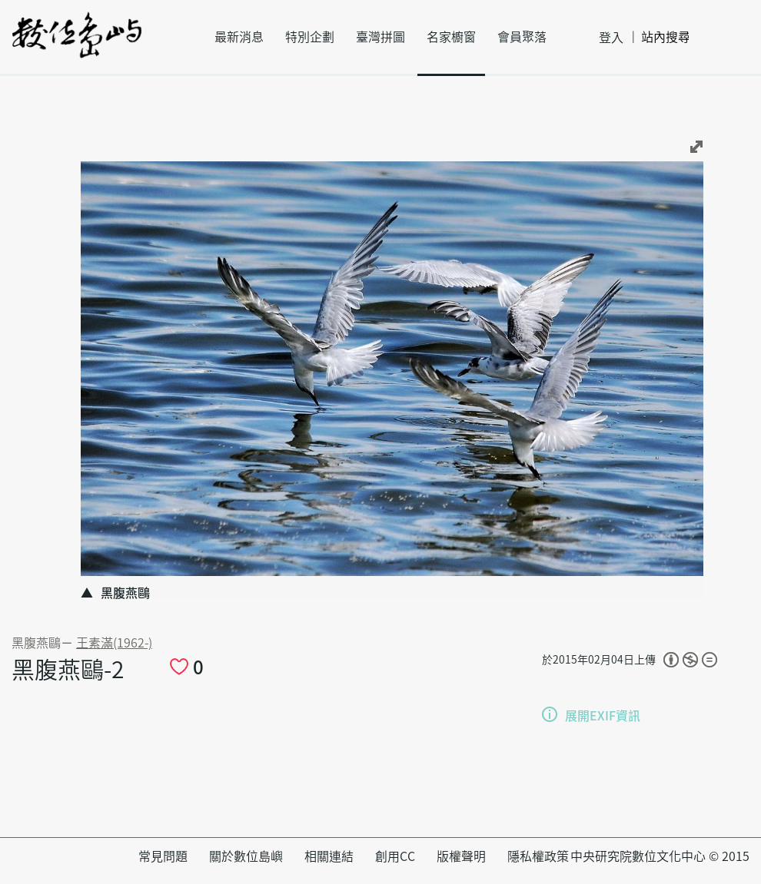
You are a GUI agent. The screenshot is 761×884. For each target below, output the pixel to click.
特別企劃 (309, 37)
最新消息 (239, 37)
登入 (611, 37)
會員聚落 (522, 37)
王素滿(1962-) (114, 643)
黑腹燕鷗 (36, 643)
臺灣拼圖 (380, 37)
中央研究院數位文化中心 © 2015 (659, 856)
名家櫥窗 (451, 37)
